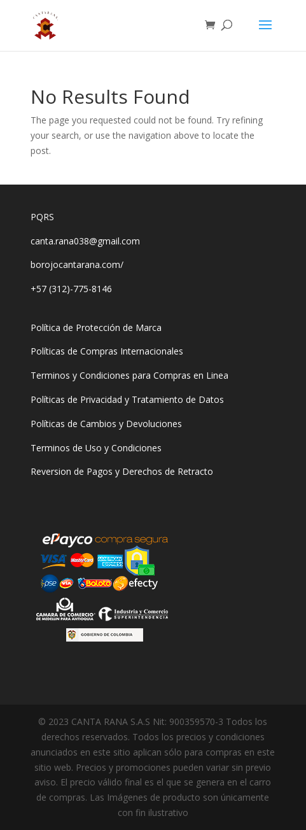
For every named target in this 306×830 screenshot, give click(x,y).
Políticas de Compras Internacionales (107, 351)
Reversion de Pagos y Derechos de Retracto (122, 471)
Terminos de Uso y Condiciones (96, 448)
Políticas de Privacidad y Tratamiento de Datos (127, 399)
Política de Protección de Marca (96, 327)
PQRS (42, 217)
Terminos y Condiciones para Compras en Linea (129, 375)
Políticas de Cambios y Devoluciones (106, 424)
